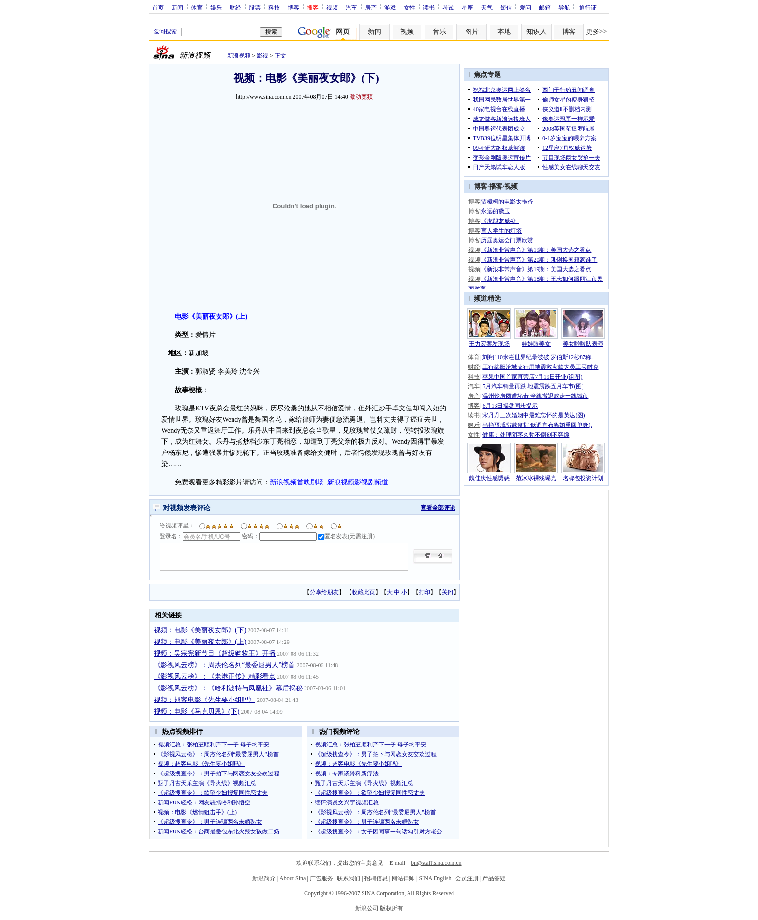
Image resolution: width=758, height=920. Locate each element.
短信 (506, 7)
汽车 (351, 7)
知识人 (536, 31)
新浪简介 (264, 878)
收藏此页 (363, 592)
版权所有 (391, 908)
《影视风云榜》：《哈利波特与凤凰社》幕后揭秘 (228, 688)
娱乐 (216, 7)
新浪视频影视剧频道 (357, 482)
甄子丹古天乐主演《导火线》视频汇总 (207, 783)
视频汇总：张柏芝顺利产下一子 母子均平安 (213, 744)
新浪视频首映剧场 (297, 482)
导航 (564, 7)
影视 (262, 55)
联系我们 (348, 878)
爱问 (525, 7)
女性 (409, 7)
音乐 (439, 31)
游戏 (390, 7)
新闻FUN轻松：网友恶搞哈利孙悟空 (204, 802)
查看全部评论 (438, 507)
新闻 (177, 7)
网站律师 (403, 878)
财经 (235, 7)
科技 (274, 7)
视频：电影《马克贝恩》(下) (196, 711)
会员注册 (467, 878)
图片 (472, 31)
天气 (487, 7)
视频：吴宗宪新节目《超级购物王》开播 (215, 653)
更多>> (596, 31)
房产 (371, 7)
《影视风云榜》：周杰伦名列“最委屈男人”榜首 (224, 665)
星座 (467, 7)
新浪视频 (238, 55)
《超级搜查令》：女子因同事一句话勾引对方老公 (378, 831)
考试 (448, 7)
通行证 (588, 7)
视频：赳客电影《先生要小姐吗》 (204, 699)
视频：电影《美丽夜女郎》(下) (200, 630)
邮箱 (545, 7)
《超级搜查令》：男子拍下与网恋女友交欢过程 (218, 773)
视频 (332, 7)
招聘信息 (376, 878)
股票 (255, 7)
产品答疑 (494, 878)
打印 (424, 592)
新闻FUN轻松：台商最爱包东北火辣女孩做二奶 (218, 831)
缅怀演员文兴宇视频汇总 (347, 802)
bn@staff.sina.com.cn (436, 863)
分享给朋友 (324, 592)
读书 (429, 7)
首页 (158, 7)
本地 (504, 31)
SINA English (435, 878)
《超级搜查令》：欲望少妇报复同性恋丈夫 (213, 792)
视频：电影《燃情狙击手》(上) (197, 812)
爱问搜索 (165, 31)
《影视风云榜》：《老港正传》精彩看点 (215, 676)
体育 (197, 7)
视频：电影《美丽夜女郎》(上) (200, 641)
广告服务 (321, 878)
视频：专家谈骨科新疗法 (347, 773)
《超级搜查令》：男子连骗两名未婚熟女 (210, 821)
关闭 (447, 592)
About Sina (292, 878)
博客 (293, 7)
